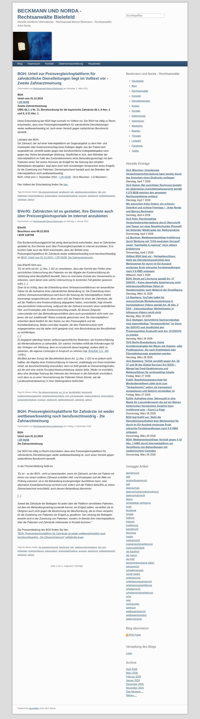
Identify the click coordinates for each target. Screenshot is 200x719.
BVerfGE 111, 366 (98, 351)
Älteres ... (131, 695)
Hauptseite (94, 63)
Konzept (136, 96)
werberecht (93, 196)
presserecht (132, 566)
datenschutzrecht (135, 495)
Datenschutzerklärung (71, 63)
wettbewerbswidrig (136, 615)
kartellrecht (132, 529)
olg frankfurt (132, 551)
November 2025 (135, 688)
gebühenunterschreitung (86, 192)
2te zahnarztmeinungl (48, 192)
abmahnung (132, 473)
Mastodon (137, 126)
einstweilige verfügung (138, 503)
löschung (131, 533)
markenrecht (133, 540)
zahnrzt (31, 199)
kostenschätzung (36, 196)
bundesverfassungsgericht (29, 396)
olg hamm (131, 555)
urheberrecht (133, 589)
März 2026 (132, 673)
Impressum (34, 63)
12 (41, 268)
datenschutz (132, 488)
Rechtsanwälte (140, 91)
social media (133, 574)
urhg (128, 596)
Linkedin (136, 141)
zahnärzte (22, 199)
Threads (136, 136)
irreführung (132, 525)
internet (130, 521)
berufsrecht (64, 192)
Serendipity (34, 708)
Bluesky (136, 131)
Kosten (136, 106)
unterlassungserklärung (139, 585)
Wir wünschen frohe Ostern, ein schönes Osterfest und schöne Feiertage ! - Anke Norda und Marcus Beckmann (153, 208)
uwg (128, 600)
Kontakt (49, 63)
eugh (129, 506)
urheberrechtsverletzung (139, 592)
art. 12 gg (63, 392)
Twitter (135, 151)
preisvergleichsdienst (67, 196)
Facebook (137, 146)
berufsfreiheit (74, 392)
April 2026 (131, 669)
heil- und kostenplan (74, 396)
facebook (131, 510)
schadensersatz (134, 570)
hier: (65, 184)
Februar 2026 (133, 676)
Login (129, 653)
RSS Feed (135, 635)
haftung (130, 518)
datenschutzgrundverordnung (142, 491)
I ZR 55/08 (23, 102)
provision (83, 196)
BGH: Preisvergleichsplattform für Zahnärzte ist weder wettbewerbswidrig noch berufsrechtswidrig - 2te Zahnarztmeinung (66, 416)
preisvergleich (51, 196)
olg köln (130, 559)
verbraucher (132, 604)
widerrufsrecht (134, 619)
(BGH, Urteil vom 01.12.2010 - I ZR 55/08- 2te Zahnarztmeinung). (57, 257)
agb (128, 476)
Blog (20, 63)
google (129, 514)
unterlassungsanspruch (139, 581)
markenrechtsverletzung (139, 544)
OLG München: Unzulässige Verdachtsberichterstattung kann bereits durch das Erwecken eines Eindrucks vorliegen (154, 174)
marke (129, 536)
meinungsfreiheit (135, 548)
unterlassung (133, 577)
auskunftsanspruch (136, 480)
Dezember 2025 (135, 684)
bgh (72, 192)
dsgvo (129, 499)
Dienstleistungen (141, 101)
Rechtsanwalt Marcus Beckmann (48, 88)
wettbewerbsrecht (107, 196)
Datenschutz (139, 116)
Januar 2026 (133, 680)
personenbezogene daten (140, 563)
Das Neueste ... (134, 691)
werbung (130, 607)
